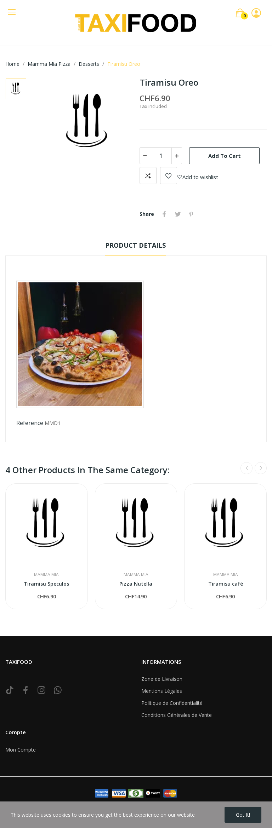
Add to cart (224, 155)
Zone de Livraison (161, 678)
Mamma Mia (46, 575)
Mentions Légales (161, 691)
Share (164, 214)
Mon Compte (20, 749)
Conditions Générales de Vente (176, 715)
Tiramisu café (225, 583)
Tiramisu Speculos (46, 583)
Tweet (178, 214)
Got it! (243, 814)
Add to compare (148, 175)
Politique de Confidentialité (172, 703)
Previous (246, 468)
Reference (29, 423)
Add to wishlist (168, 175)
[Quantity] (160, 155)
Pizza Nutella (135, 583)
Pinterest (191, 214)
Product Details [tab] (135, 245)
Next (261, 468)
